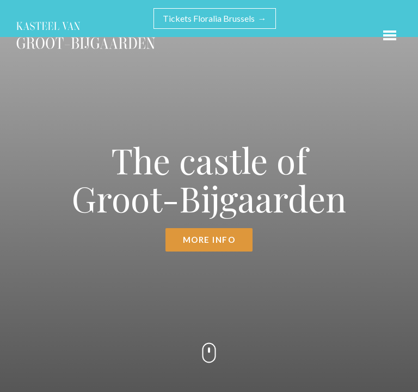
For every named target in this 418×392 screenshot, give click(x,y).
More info (209, 239)
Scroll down (209, 353)
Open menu (387, 33)
